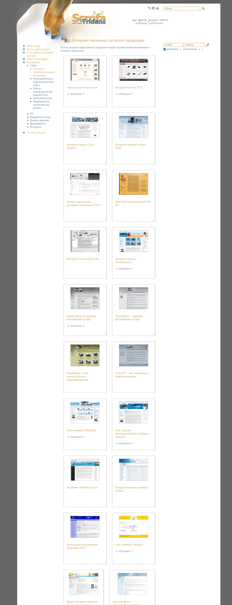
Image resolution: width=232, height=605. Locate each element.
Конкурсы (35, 126)
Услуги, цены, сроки (38, 49)
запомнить (173, 49)
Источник (76, 94)
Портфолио (33, 62)
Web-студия (33, 46)
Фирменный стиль (40, 117)
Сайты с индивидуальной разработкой (42, 92)
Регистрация (190, 49)
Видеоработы (37, 123)
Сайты (33, 65)
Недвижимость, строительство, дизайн (41, 105)
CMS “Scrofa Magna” (38, 59)
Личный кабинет (36, 132)
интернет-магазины (137, 47)
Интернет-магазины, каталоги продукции (44, 72)
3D (31, 113)
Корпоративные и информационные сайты (43, 82)
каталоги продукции (72, 50)
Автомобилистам (42, 98)
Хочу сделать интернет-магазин (40, 54)
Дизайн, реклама (39, 120)
